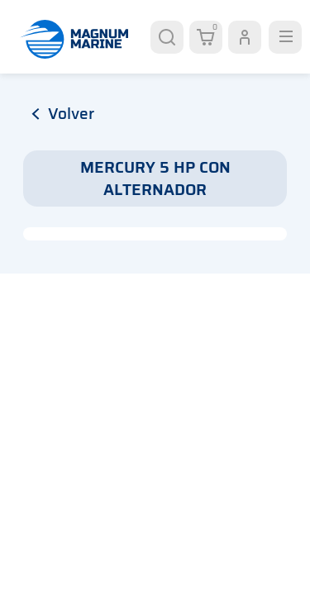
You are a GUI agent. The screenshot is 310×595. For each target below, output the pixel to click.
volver (62, 113)
